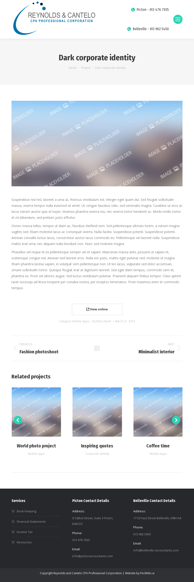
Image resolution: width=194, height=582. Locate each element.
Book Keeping (26, 511)
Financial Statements (31, 521)
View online (97, 309)
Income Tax (25, 532)
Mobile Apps (80, 321)
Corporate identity (97, 454)
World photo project (36, 446)
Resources (24, 542)
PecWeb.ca (147, 573)
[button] (18, 420)
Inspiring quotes (97, 446)
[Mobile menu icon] (177, 19)
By (102, 321)
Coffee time (158, 446)
